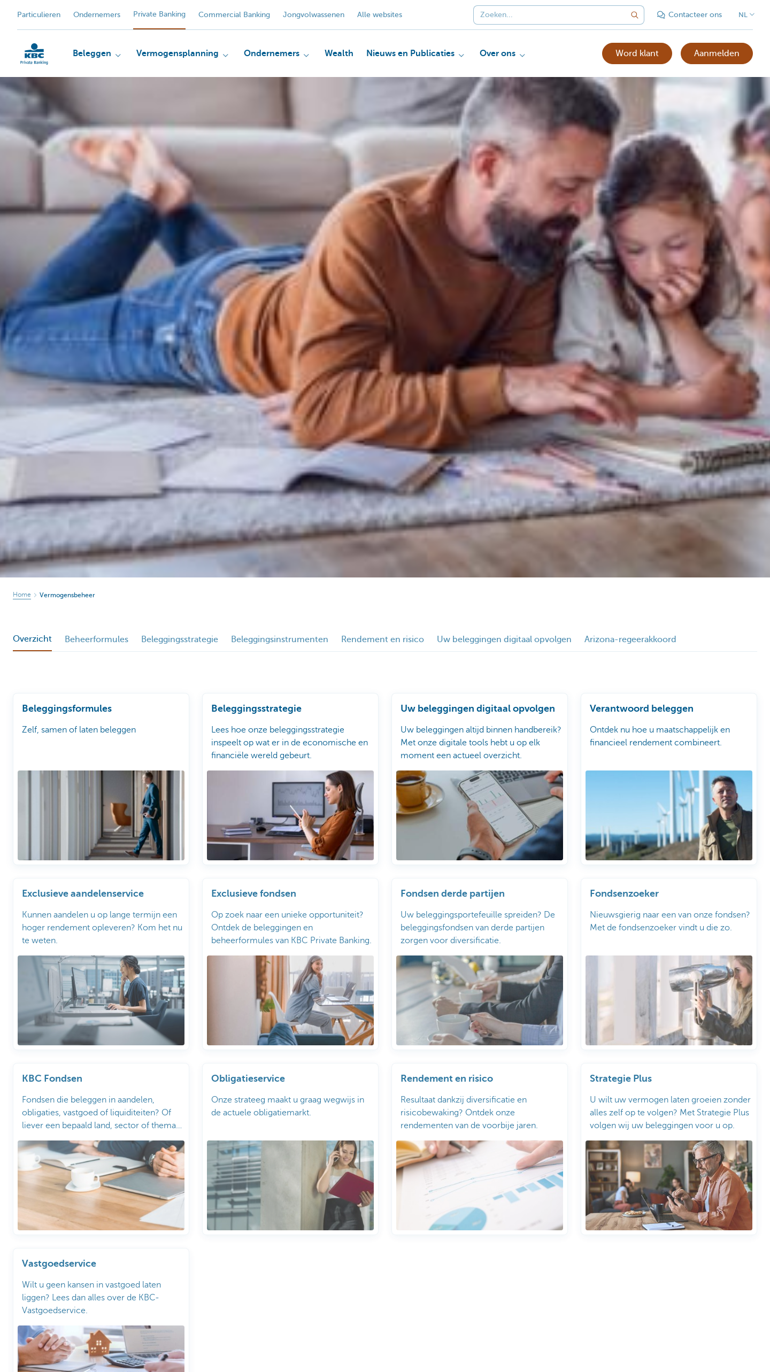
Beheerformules (96, 639)
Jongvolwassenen (313, 15)
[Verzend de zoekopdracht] (634, 15)
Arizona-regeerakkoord (630, 639)
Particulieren (38, 15)
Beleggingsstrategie (179, 639)
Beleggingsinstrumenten (279, 639)
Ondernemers (96, 15)
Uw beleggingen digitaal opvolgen (504, 639)
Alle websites (379, 15)
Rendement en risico (382, 639)
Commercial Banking (234, 15)
